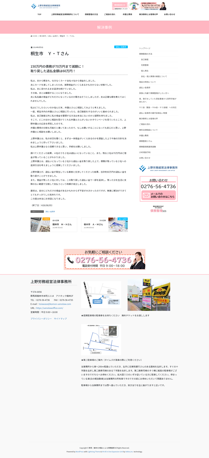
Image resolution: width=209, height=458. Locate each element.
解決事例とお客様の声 (148, 118)
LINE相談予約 (145, 152)
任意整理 (144, 65)
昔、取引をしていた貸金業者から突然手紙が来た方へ (157, 100)
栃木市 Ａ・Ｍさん (93, 224)
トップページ (144, 48)
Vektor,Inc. (129, 451)
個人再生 (144, 70)
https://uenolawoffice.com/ (49, 308)
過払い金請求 (121, 47)
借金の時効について (147, 82)
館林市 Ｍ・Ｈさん (62, 224)
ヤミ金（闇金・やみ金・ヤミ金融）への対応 (157, 107)
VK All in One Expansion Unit (112, 451)
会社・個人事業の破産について (154, 76)
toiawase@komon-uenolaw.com (55, 304)
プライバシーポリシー (41, 318)
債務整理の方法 (145, 53)
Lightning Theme (94, 451)
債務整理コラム (145, 141)
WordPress (80, 451)
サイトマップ (60, 318)
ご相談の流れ (144, 124)
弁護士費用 (143, 135)
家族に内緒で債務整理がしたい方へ (154, 93)
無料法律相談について (148, 130)
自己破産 (144, 59)
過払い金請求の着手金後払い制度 (153, 113)
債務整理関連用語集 (147, 146)
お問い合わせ (144, 157)
